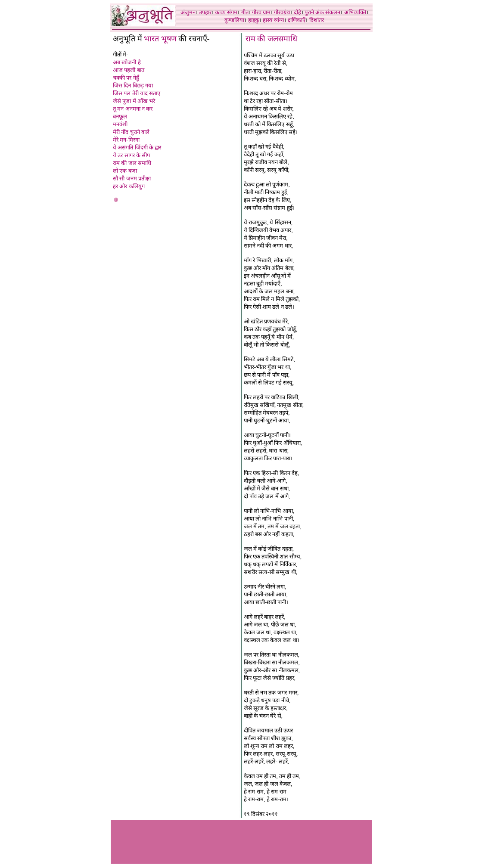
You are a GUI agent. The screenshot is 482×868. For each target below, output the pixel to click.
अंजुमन (188, 12)
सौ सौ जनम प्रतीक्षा (132, 178)
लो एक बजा (125, 170)
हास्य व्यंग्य (273, 20)
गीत (245, 12)
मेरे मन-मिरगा (126, 139)
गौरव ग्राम (261, 12)
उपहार (205, 12)
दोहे (297, 12)
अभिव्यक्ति (355, 12)
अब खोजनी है (127, 62)
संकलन (332, 12)
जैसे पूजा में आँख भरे (134, 101)
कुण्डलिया (234, 20)
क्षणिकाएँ (296, 20)
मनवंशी (120, 124)
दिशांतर (316, 20)
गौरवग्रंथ (282, 12)
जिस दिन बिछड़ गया (133, 85)
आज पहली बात (128, 70)
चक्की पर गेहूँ (126, 77)
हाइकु (253, 20)
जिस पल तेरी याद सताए (136, 93)
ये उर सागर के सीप (131, 155)
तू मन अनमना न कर (132, 108)
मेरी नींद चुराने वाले (131, 132)
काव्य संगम (226, 12)
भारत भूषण (161, 38)
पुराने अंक (314, 12)
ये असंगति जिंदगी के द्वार (137, 147)
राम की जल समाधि (132, 163)
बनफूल (120, 116)
